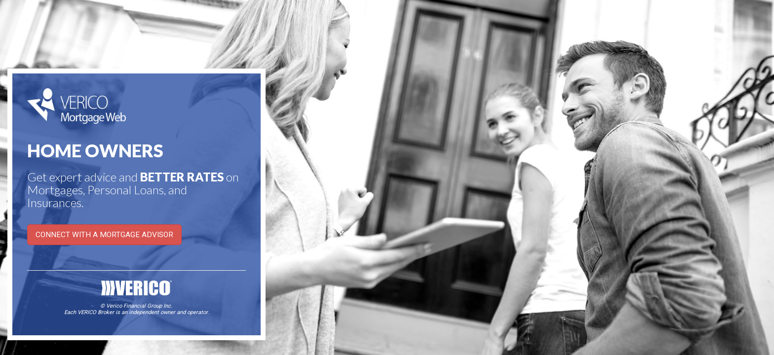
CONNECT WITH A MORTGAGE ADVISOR (104, 234)
